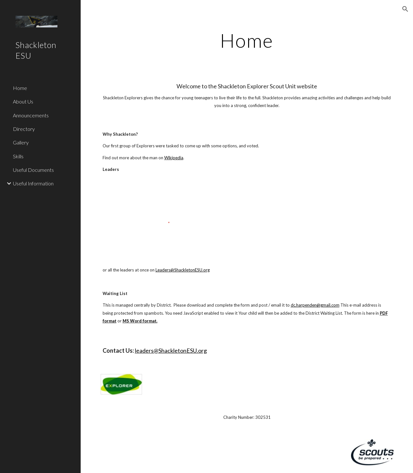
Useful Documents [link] (33, 170)
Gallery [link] (21, 142)
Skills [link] (18, 156)
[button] (405, 9)
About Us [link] (23, 101)
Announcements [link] (31, 115)
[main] (246, 40)
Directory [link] (24, 129)
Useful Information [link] (33, 183)
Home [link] (20, 88)
